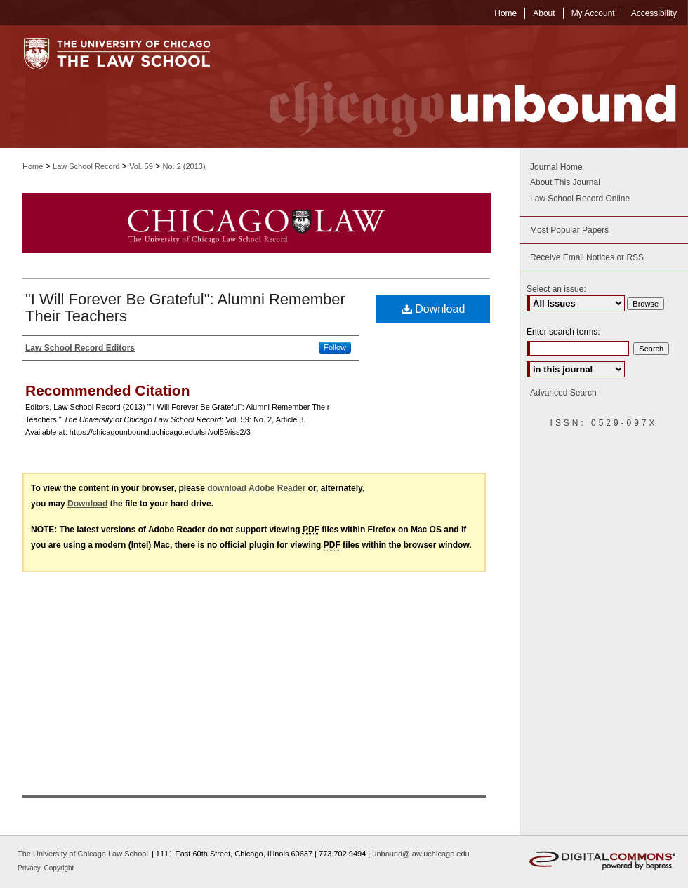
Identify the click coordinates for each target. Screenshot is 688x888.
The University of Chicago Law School (83, 853)
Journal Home (556, 167)
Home (32, 166)
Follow (335, 347)
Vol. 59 (141, 166)
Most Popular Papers (569, 230)
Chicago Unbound (460, 86)
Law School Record (86, 166)
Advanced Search (563, 393)
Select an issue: (556, 289)
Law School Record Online (580, 198)
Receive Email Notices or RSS (587, 257)
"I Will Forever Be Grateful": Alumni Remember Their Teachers (185, 307)
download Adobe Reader (256, 488)
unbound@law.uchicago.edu (420, 853)
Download (433, 309)
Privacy (30, 868)
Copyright (59, 868)
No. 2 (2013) (183, 166)
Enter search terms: (563, 332)
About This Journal (565, 182)
